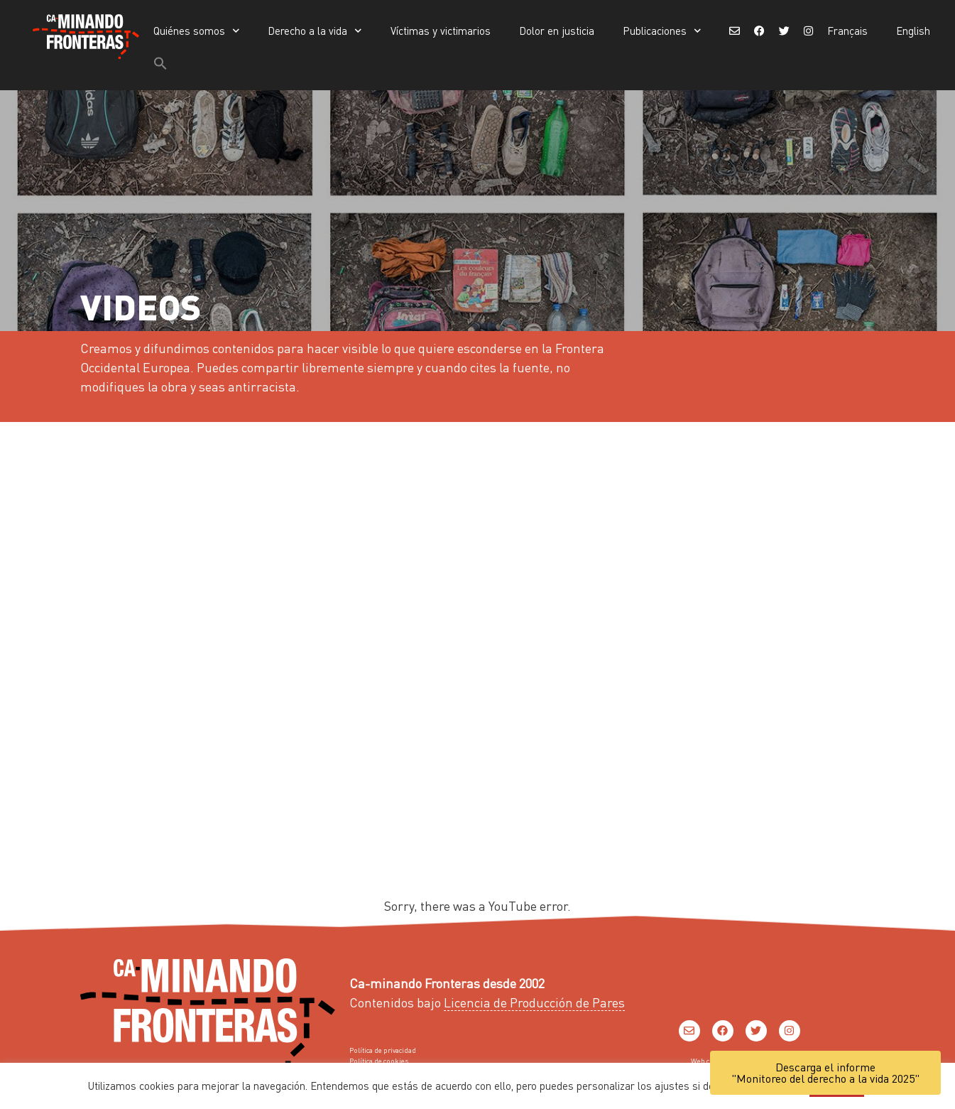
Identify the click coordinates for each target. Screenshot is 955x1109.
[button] (160, 63)
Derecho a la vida (315, 31)
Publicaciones (662, 31)
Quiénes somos (196, 31)
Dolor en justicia (556, 30)
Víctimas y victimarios (441, 30)
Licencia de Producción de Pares (534, 1002)
